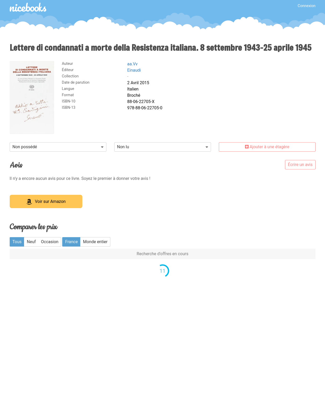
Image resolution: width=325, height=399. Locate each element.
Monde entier (95, 241)
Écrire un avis (300, 164)
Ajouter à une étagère (267, 146)
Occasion (50, 241)
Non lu (123, 146)
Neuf (31, 241)
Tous (17, 241)
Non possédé (25, 146)
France (71, 241)
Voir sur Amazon (46, 202)
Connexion (307, 6)
